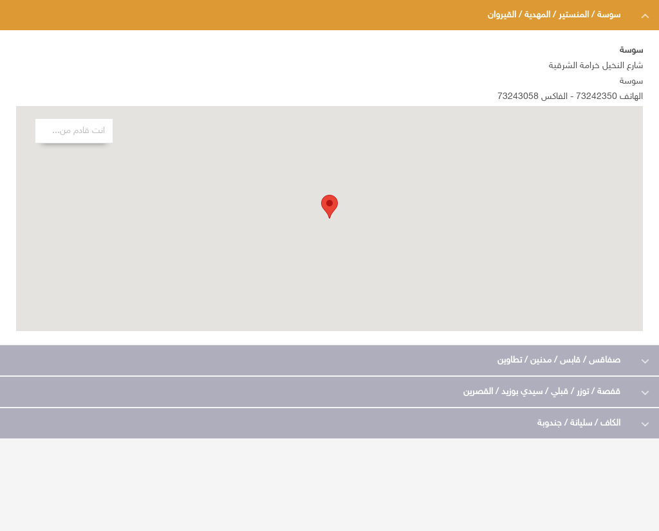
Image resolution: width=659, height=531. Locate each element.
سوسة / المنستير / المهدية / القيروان (554, 15)
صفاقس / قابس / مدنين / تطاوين (558, 360)
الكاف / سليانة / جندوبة (578, 423)
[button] (329, 207)
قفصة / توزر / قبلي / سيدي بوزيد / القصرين (541, 391)
